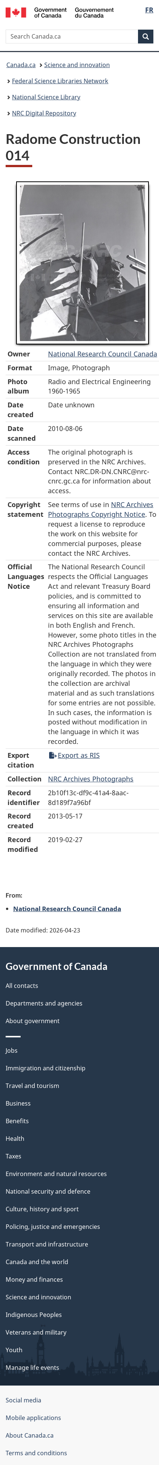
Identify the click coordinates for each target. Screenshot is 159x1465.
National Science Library (46, 97)
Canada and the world (37, 1262)
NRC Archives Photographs (91, 778)
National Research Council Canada (102, 353)
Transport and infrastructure (47, 1244)
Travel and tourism (32, 1086)
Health (15, 1138)
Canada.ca (21, 65)
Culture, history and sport (42, 1209)
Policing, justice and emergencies (53, 1227)
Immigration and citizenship (46, 1068)
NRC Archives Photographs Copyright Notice (100, 509)
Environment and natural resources (56, 1174)
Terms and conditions (36, 1453)
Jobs (12, 1050)
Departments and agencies (44, 1003)
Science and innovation (77, 65)
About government (33, 1021)
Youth (14, 1350)
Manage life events (32, 1367)
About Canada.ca (30, 1435)
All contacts (22, 986)
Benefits (17, 1121)
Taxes (13, 1156)
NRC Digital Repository (44, 113)
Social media (23, 1400)
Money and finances (34, 1279)
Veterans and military (36, 1332)
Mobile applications (33, 1418)
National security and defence (48, 1191)
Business (18, 1103)
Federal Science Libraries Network (60, 81)
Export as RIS (74, 755)
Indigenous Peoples (34, 1315)
